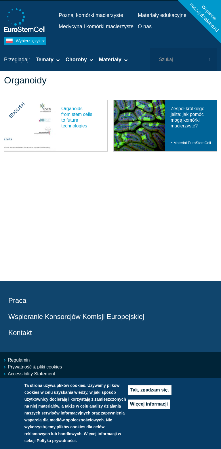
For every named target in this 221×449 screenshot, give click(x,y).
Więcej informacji (149, 404)
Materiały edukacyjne (162, 15)
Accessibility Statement (31, 373)
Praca (17, 300)
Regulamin (19, 360)
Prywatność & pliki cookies (35, 366)
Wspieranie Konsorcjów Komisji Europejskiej (76, 316)
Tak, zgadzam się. (149, 390)
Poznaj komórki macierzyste (91, 15)
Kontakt (20, 333)
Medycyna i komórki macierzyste (96, 26)
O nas (145, 26)
